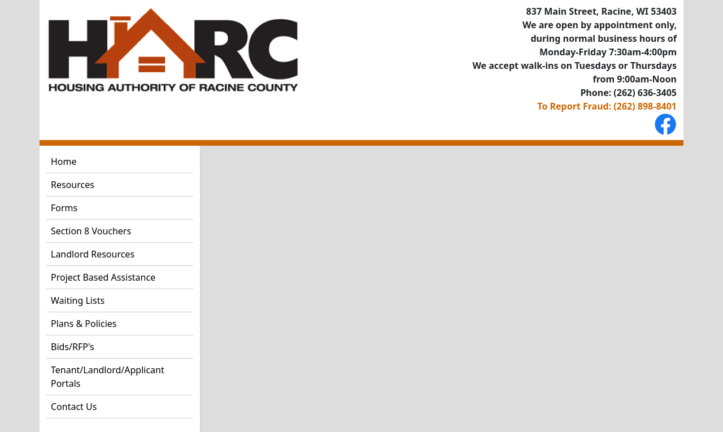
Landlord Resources (92, 254)
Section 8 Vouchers (91, 231)
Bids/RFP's (72, 347)
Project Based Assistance (103, 277)
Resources (72, 184)
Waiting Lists (77, 300)
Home (64, 161)
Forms (64, 208)
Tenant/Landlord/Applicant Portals (107, 377)
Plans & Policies (83, 323)
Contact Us (74, 406)
